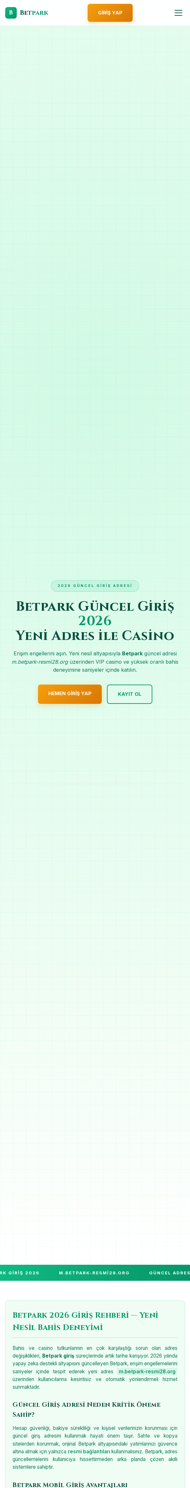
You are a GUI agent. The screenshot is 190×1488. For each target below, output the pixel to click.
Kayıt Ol (129, 694)
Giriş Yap (110, 13)
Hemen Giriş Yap (69, 693)
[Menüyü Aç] (178, 12)
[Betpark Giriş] (26, 13)
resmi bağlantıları (89, 1451)
